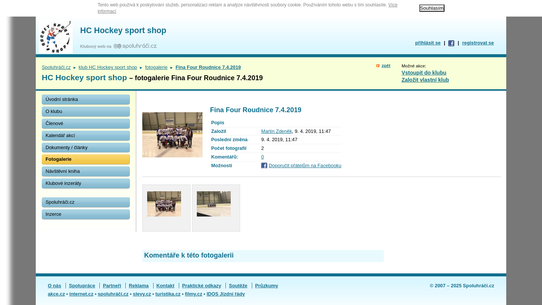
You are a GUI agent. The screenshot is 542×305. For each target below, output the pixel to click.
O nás (54, 285)
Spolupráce (82, 285)
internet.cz (81, 294)
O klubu (54, 111)
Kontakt (166, 285)
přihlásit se (428, 43)
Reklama (139, 285)
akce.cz (56, 294)
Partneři (112, 285)
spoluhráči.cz (113, 294)
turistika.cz (168, 294)
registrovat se (478, 43)
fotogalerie (156, 67)
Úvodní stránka (62, 99)
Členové (54, 123)
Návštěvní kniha (63, 171)
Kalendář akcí (60, 135)
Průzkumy (266, 285)
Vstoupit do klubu (424, 73)
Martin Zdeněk (276, 131)
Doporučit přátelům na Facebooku (305, 165)
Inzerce (53, 214)
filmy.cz (193, 294)
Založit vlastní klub (425, 80)
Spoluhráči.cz (56, 67)
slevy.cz (142, 294)
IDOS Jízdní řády (226, 294)
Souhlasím (432, 8)
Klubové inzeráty (63, 183)
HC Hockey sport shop (123, 30)
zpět (386, 65)
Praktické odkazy (201, 285)
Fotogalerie (59, 159)
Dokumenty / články (67, 147)
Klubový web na (97, 46)
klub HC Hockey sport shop (108, 67)
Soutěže (238, 285)
